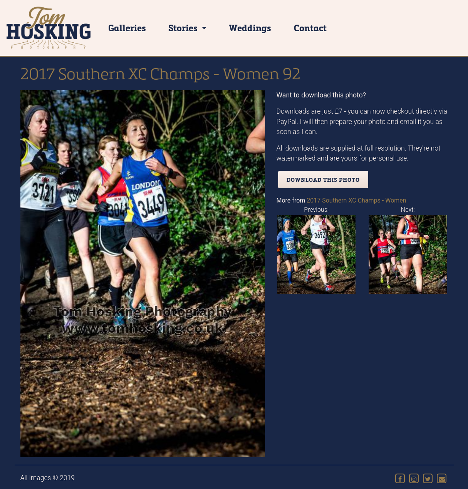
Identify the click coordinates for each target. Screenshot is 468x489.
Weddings (250, 27)
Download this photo (323, 179)
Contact (310, 27)
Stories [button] (184, 27)
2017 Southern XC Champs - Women (356, 200)
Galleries (127, 27)
